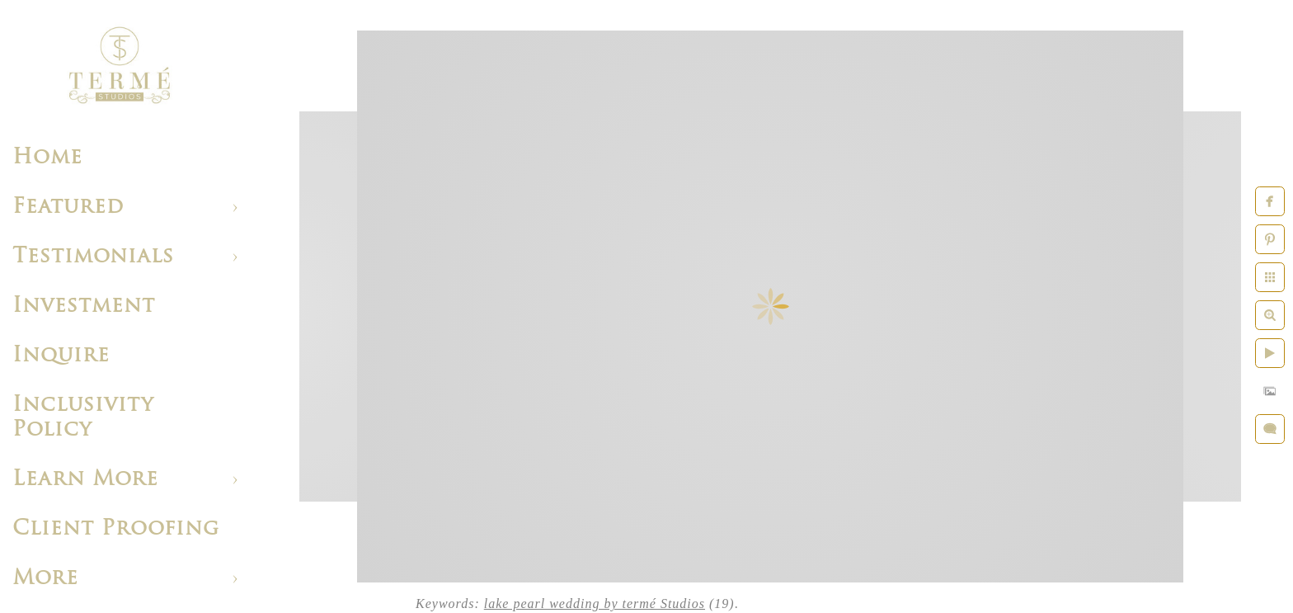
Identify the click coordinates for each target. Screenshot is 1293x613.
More (45, 578)
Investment (83, 306)
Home (47, 158)
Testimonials (93, 257)
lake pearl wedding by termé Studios (594, 603)
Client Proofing (115, 529)
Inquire (61, 356)
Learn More (85, 479)
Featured (68, 207)
